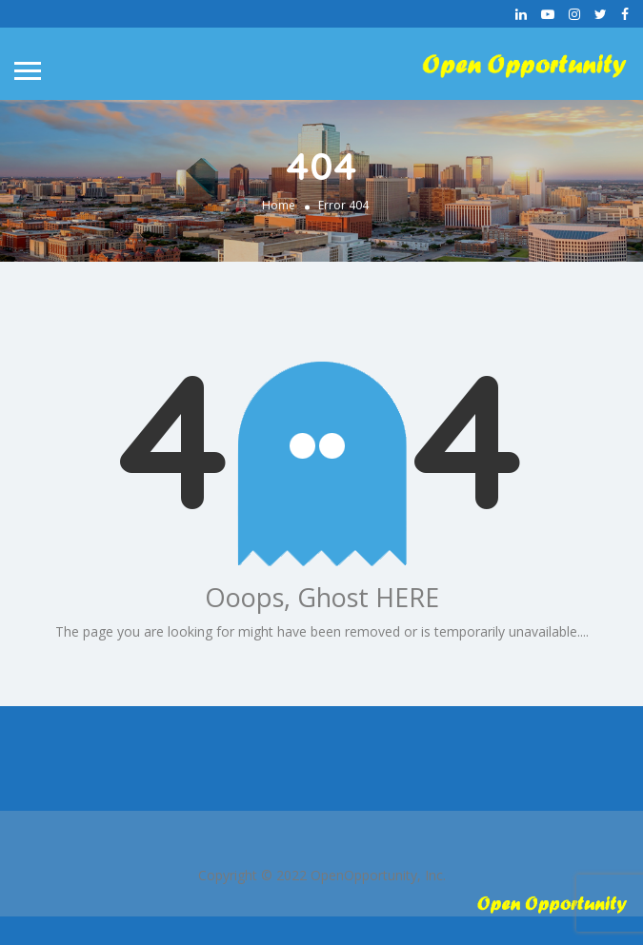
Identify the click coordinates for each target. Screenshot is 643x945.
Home (278, 205)
